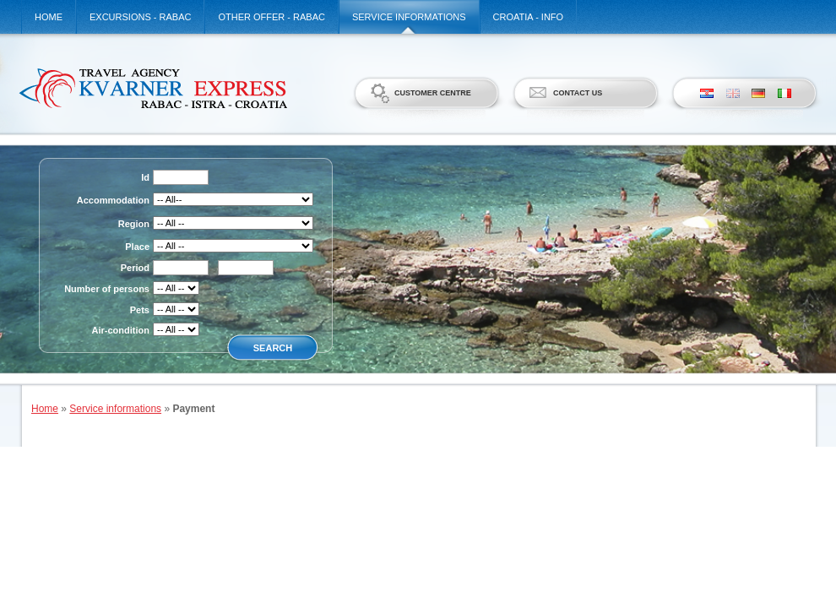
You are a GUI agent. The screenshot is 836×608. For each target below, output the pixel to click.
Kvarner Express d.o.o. (152, 87)
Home (48, 17)
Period (135, 268)
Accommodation (113, 200)
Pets (139, 310)
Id (145, 177)
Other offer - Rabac (271, 17)
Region (133, 224)
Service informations (409, 17)
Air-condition (120, 330)
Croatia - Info (528, 17)
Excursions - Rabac (140, 17)
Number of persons (106, 289)
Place (137, 247)
